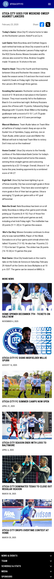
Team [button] (4, 561)
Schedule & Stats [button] (11, 566)
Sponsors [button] (6, 577)
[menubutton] (49, 4)
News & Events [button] (9, 556)
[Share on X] (48, 24)
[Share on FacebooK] (42, 24)
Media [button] (4, 571)
